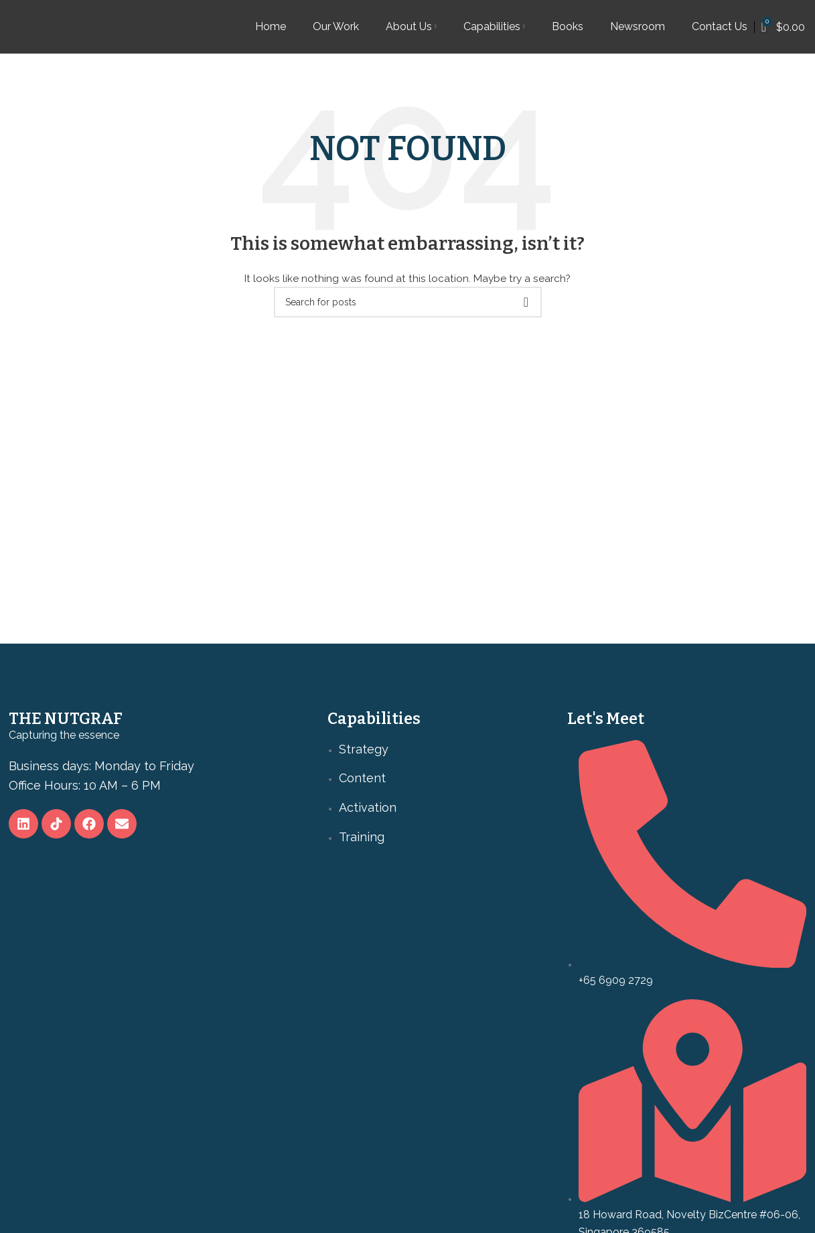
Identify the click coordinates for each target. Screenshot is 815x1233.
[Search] (408, 302)
